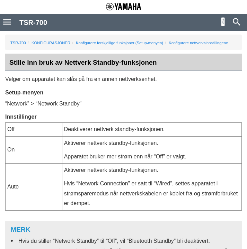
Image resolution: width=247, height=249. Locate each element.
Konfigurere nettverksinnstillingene (198, 43)
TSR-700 (18, 43)
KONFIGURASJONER (51, 43)
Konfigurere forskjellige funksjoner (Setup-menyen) (119, 43)
